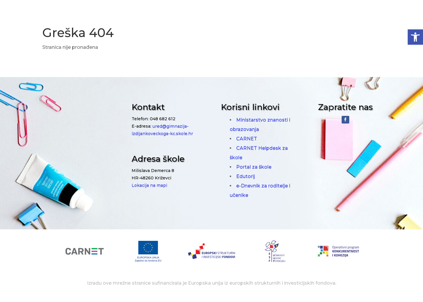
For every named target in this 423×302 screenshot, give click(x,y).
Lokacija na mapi (149, 185)
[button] (415, 37)
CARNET (246, 138)
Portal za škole (253, 167)
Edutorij (245, 176)
